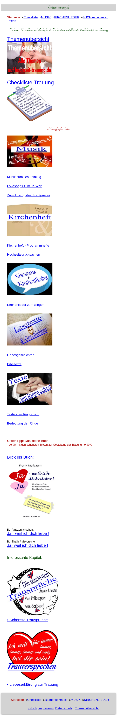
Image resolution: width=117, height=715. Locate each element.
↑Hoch (32, 708)
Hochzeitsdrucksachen (23, 254)
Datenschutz (63, 708)
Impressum (46, 708)
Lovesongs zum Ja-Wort (24, 186)
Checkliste (31, 17)
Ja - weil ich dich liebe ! (28, 533)
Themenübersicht (87, 708)
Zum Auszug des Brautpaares (28, 195)
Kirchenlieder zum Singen (25, 305)
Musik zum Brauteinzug (24, 177)
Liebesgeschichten (20, 355)
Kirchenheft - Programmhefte (28, 245)
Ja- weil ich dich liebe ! (27, 545)
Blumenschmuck (56, 700)
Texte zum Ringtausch (23, 414)
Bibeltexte (14, 364)
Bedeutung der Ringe (22, 423)
